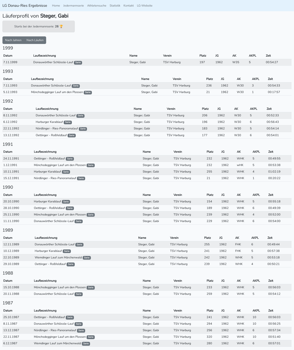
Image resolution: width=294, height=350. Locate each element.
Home (56, 5)
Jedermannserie (73, 5)
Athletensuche (96, 5)
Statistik (115, 5)
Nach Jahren (13, 40)
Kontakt (129, 5)
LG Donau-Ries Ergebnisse (24, 5)
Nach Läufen (35, 40)
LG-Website (145, 5)
